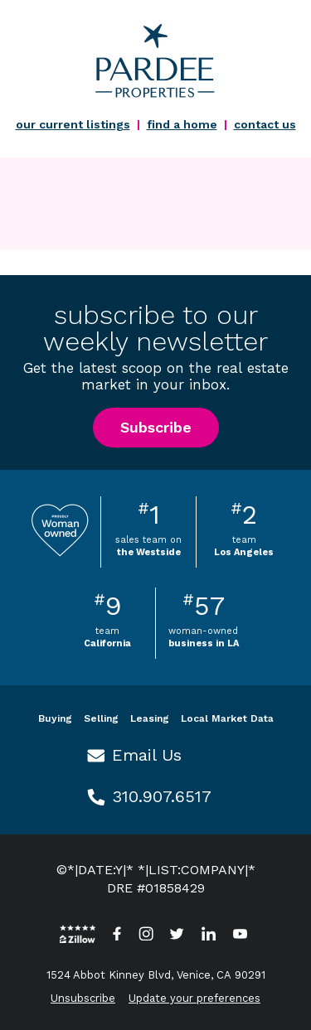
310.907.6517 (161, 796)
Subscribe (156, 427)
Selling (101, 718)
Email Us (147, 755)
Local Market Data (227, 718)
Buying (55, 718)
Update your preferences (194, 998)
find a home (182, 124)
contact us (265, 124)
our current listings (73, 124)
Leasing (149, 718)
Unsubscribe (83, 998)
